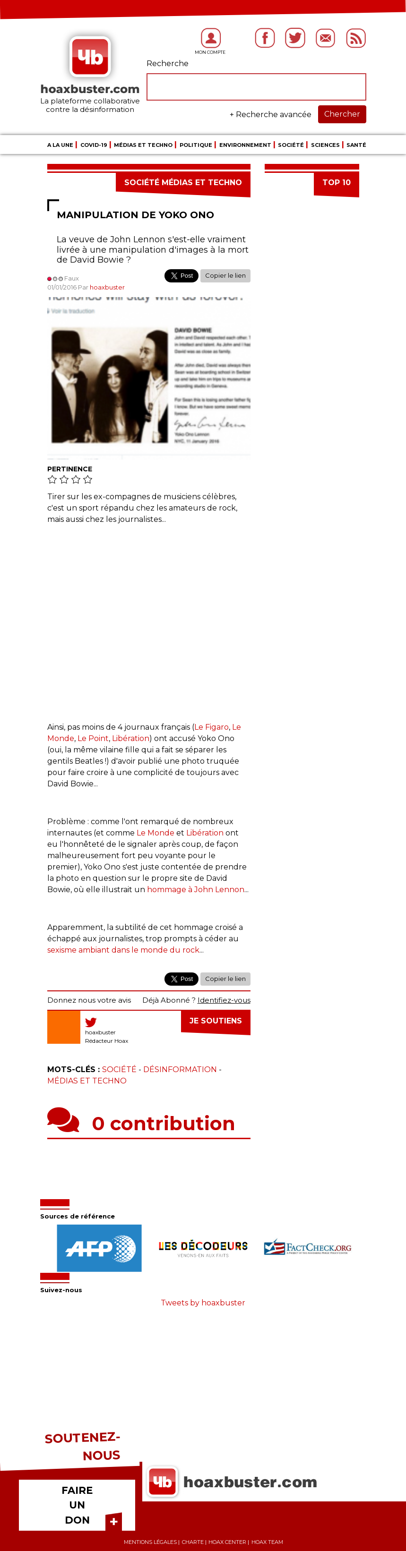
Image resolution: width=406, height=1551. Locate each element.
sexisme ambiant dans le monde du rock (123, 950)
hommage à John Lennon (195, 889)
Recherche (168, 63)
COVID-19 (93, 145)
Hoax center (227, 1542)
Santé (356, 145)
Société (291, 145)
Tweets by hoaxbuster (203, 1302)
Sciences (325, 145)
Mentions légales (150, 1542)
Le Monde (155, 832)
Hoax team (267, 1542)
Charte (193, 1542)
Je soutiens (216, 1020)
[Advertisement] (149, 619)
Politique (196, 145)
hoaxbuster (107, 287)
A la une (60, 145)
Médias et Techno (143, 145)
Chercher (342, 114)
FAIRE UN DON (77, 1505)
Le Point (93, 738)
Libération (130, 738)
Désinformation (180, 1069)
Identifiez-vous (224, 1000)
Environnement (245, 145)
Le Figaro (211, 727)
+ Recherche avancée (270, 114)
